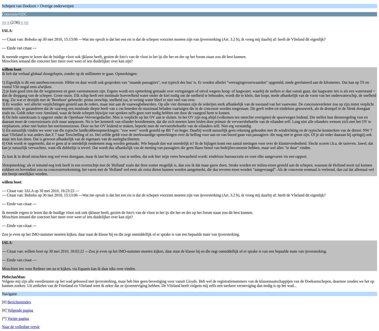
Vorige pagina (18, 318)
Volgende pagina (20, 310)
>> (26, 22)
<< (4, 22)
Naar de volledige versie (21, 327)
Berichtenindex (19, 302)
